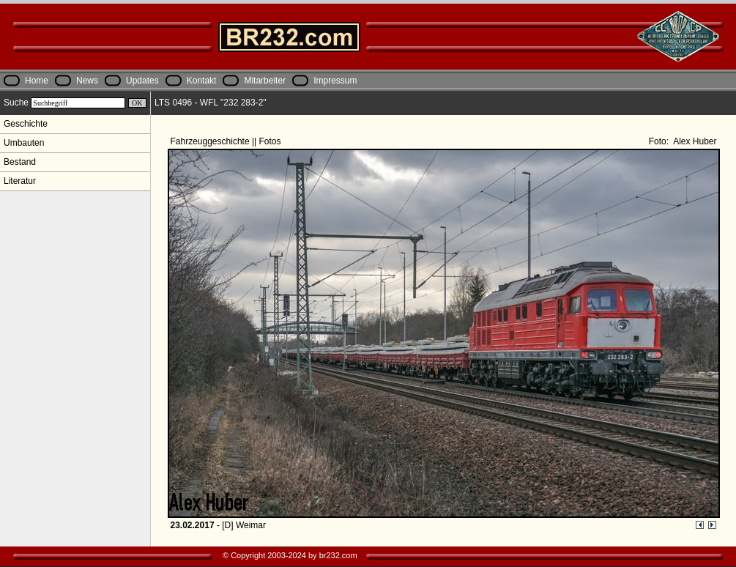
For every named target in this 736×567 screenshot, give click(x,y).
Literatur (20, 181)
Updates (142, 80)
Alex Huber (693, 141)
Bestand (20, 162)
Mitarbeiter (265, 80)
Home (36, 80)
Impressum (335, 80)
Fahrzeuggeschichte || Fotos (227, 141)
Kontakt (202, 80)
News (87, 80)
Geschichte (26, 124)
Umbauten (24, 143)
